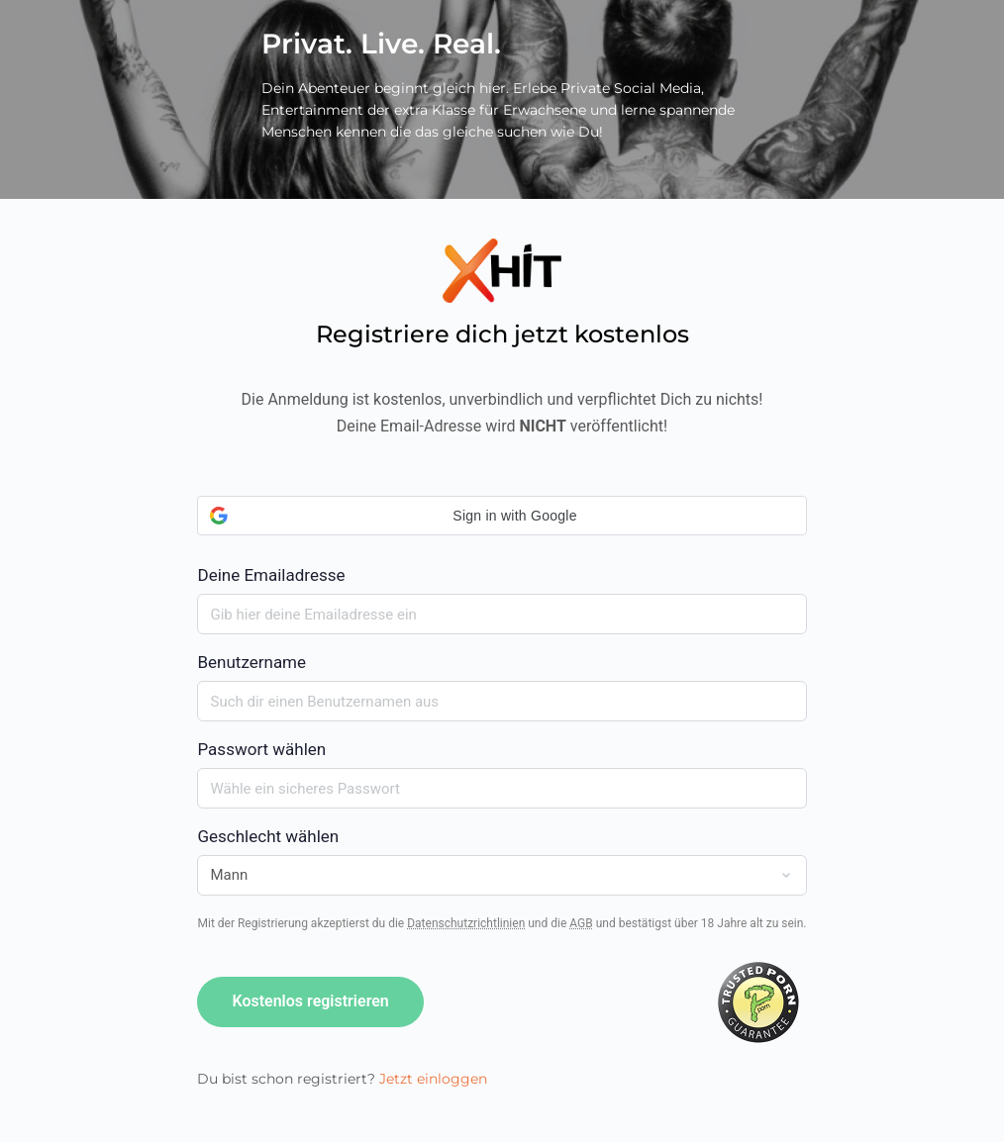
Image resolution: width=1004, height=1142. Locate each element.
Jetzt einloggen (433, 1079)
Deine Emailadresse (501, 540)
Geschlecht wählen (268, 836)
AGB (580, 923)
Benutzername (251, 662)
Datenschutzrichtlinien (466, 923)
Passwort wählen (261, 749)
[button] (501, 515)
